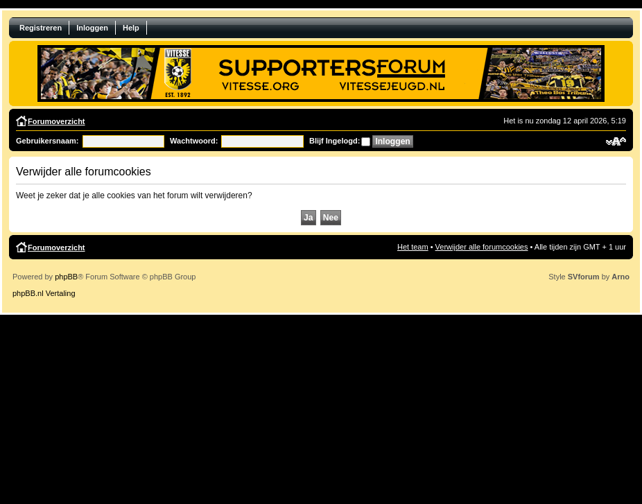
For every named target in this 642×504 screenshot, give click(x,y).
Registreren (40, 28)
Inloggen (92, 28)
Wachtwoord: (194, 141)
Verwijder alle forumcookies (481, 247)
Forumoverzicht (56, 121)
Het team (412, 247)
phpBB (66, 276)
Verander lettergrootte (616, 141)
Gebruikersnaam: (47, 141)
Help (131, 28)
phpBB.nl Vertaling (44, 293)
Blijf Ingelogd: (334, 141)
